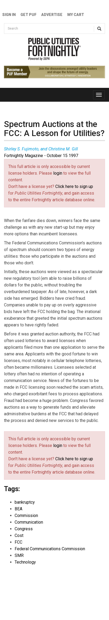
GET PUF (28, 15)
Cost (19, 535)
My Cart (75, 15)
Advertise (51, 15)
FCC (18, 542)
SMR (19, 555)
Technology (25, 562)
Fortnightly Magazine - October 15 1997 (41, 155)
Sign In (9, 15)
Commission (26, 515)
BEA (18, 508)
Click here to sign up (74, 186)
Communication (29, 522)
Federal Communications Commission (50, 548)
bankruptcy (25, 502)
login (57, 173)
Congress (24, 528)
